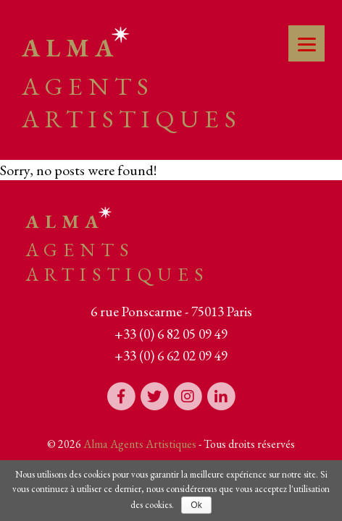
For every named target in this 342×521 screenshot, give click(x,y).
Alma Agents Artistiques (139, 444)
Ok (196, 505)
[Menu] (306, 43)
